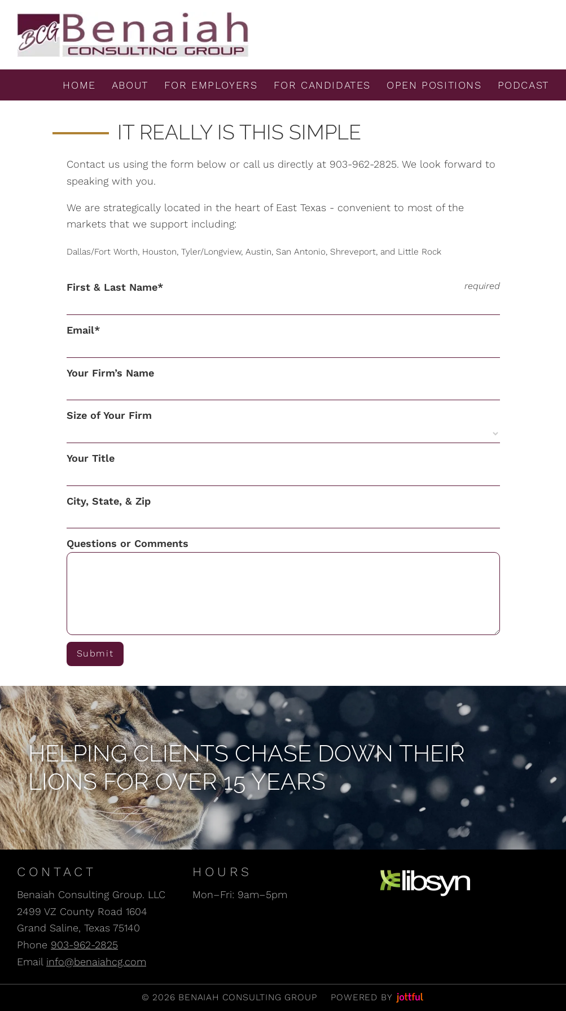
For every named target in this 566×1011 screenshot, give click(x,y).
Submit (97, 653)
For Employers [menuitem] (211, 85)
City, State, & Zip (109, 501)
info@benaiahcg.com (96, 962)
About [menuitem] (130, 85)
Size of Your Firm (109, 415)
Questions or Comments (127, 543)
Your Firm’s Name (110, 373)
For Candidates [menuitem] (322, 85)
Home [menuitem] (79, 85)
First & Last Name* (115, 287)
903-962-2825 (84, 945)
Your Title (91, 458)
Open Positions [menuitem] (434, 85)
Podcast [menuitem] (523, 85)
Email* (83, 330)
